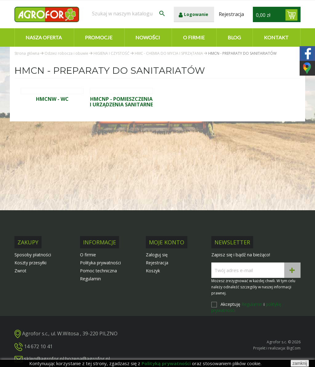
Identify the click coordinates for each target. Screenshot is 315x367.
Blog (234, 37)
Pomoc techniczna (98, 271)
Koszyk (153, 271)
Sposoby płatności (32, 255)
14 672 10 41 (38, 346)
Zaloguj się (157, 255)
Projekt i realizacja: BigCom (277, 348)
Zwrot (20, 271)
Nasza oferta (44, 37)
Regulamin (90, 279)
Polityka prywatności (100, 263)
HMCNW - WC (52, 99)
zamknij (300, 363)
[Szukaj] (128, 13)
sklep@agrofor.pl (44, 358)
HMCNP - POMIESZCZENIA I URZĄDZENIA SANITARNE (121, 102)
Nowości (147, 37)
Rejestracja (157, 263)
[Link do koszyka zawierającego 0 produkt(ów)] (291, 15)
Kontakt (276, 37)
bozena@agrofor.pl (87, 358)
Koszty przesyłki (30, 263)
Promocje (98, 37)
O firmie (194, 37)
